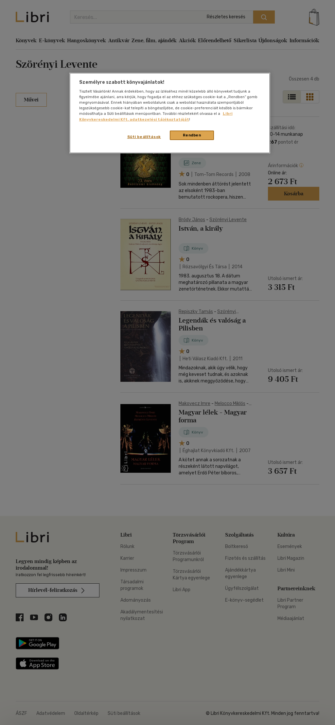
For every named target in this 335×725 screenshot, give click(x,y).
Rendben (192, 135)
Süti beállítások (144, 136)
